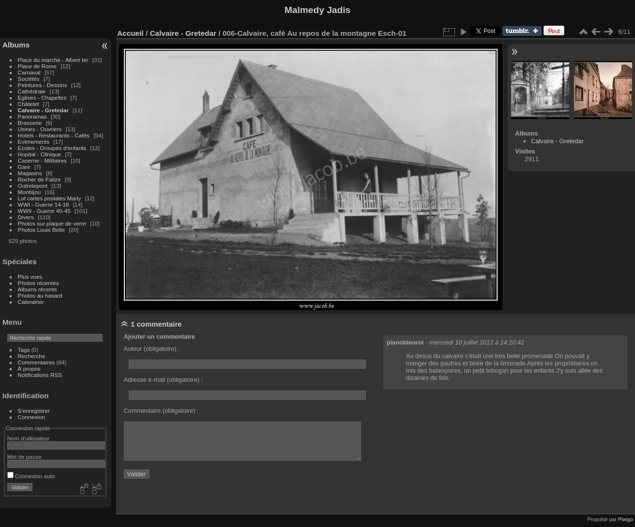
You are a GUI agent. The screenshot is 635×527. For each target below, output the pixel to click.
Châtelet (28, 104)
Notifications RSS (40, 375)
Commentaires (36, 362)
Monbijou (30, 192)
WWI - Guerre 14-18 (44, 204)
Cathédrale (32, 91)
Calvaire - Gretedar (43, 110)
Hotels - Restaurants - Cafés (54, 135)
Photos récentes (38, 283)
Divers (27, 217)
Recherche (31, 356)
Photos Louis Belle (41, 229)
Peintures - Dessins (42, 85)
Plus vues (30, 276)
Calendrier (31, 302)
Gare (25, 167)
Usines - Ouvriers (40, 129)
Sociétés (29, 78)
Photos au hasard (40, 295)
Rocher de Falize (40, 179)
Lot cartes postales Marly (49, 198)
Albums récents (37, 289)
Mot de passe (24, 456)
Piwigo (625, 519)
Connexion (31, 417)
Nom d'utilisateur (28, 438)
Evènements (34, 141)
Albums (16, 45)
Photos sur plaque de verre (53, 223)
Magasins (30, 173)
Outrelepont (33, 185)
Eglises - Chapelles (42, 97)
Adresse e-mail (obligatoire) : (163, 379)
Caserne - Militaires (42, 160)
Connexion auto (31, 476)
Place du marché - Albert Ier (54, 60)
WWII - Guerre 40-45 (44, 211)
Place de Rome (38, 66)
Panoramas (33, 116)
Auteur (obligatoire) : (152, 348)
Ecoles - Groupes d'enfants (53, 148)
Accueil (130, 33)
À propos (29, 368)
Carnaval (29, 72)
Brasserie (30, 123)
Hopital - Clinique (40, 154)
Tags (24, 349)
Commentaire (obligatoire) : (161, 410)
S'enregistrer (34, 410)
